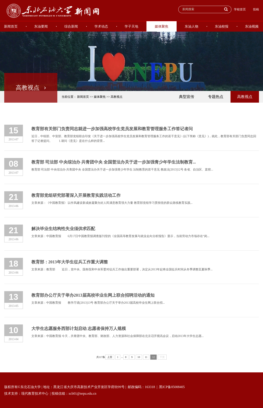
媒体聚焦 (161, 26)
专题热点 (215, 97)
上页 (109, 357)
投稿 (256, 9)
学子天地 (131, 26)
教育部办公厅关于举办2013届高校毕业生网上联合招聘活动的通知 (93, 295)
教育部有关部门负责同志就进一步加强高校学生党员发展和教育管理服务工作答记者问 (112, 128)
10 (139, 357)
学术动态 (101, 26)
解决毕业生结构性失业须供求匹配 (63, 228)
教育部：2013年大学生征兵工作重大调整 (69, 262)
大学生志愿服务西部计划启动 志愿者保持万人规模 (78, 328)
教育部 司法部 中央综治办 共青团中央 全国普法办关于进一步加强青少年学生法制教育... (113, 162)
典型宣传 (186, 97)
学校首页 (240, 9)
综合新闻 (71, 26)
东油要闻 (41, 26)
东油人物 (191, 26)
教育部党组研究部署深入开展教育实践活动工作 (76, 195)
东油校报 (221, 26)
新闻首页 (83, 96)
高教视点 (116, 96)
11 (146, 357)
